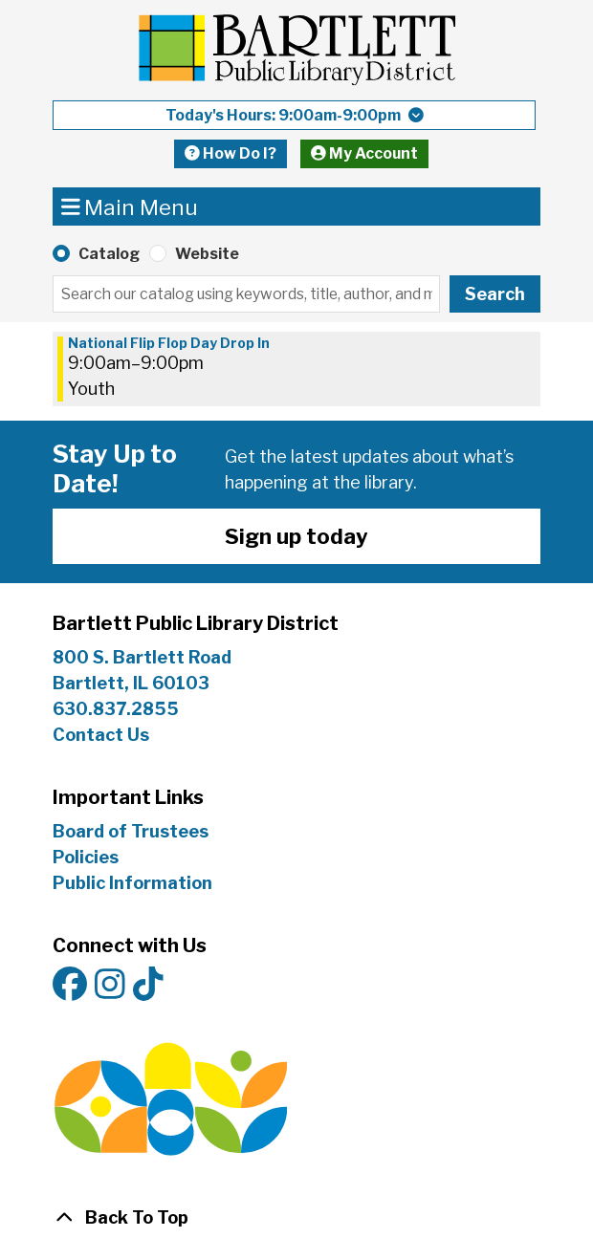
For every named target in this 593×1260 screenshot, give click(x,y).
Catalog (109, 254)
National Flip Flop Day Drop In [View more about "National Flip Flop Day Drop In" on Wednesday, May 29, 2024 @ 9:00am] (169, 343)
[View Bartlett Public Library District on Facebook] (70, 985)
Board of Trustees (131, 831)
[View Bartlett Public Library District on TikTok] (148, 985)
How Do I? (230, 153)
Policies (86, 857)
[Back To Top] (296, 1217)
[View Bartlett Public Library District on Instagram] (110, 985)
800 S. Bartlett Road (142, 657)
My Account (364, 153)
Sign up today (296, 536)
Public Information (132, 883)
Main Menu (130, 206)
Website (207, 254)
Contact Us (101, 735)
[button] (294, 115)
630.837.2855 (116, 709)
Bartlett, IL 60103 (133, 683)
